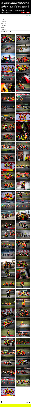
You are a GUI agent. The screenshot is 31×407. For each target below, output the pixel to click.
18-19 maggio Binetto (3, 21)
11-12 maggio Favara (3, 19)
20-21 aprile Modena (3, 17)
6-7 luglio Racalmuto (3, 27)
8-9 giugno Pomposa (3, 23)
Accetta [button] (28, 12)
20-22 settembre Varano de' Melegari (6, 31)
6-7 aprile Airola (3, 15)
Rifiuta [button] (23, 12)
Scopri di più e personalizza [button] (5, 12)
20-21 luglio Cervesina (3, 29)
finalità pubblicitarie (22, 6)
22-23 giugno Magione (3, 25)
